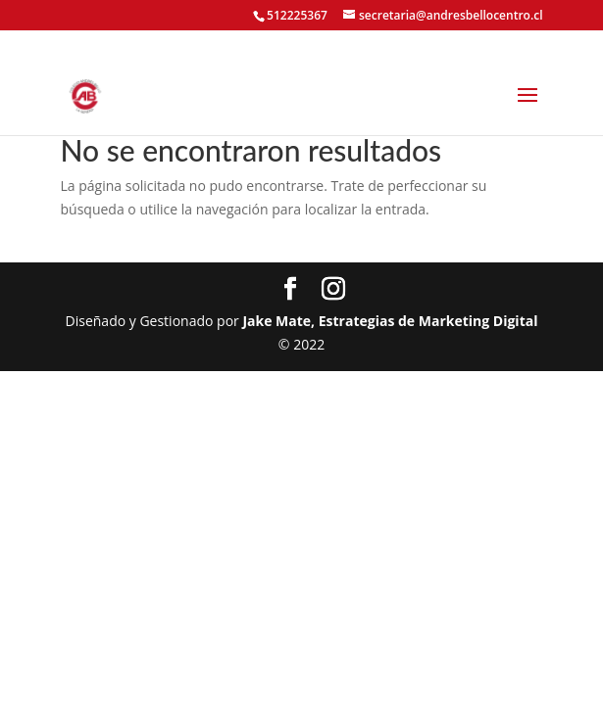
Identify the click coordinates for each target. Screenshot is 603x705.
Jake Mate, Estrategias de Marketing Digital (389, 320)
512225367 (297, 15)
